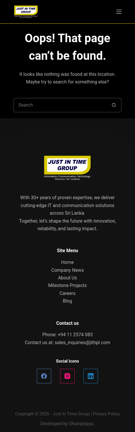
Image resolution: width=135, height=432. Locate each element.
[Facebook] (44, 376)
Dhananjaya (81, 423)
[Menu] (119, 11)
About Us (67, 278)
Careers (67, 293)
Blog (67, 301)
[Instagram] (67, 376)
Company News (67, 270)
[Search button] (114, 105)
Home (67, 262)
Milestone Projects (67, 285)
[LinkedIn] (90, 376)
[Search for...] (60, 105)
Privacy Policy (106, 413)
